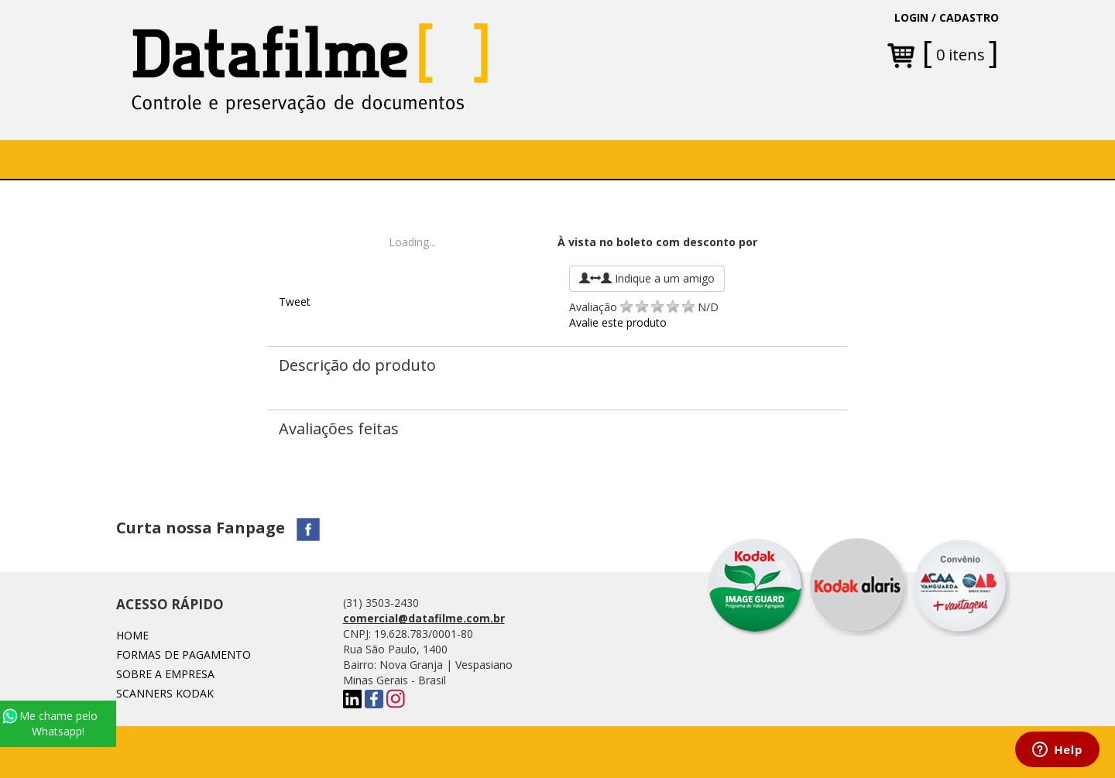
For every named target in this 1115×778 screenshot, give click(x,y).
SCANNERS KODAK (165, 693)
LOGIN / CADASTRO (946, 17)
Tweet (294, 301)
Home (158, 159)
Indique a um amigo (647, 278)
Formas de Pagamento (183, 654)
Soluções (445, 159)
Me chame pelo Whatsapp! (50, 723)
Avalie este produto (618, 322)
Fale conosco (643, 159)
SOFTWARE (359, 159)
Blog (727, 159)
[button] (450, 159)
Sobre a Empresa (251, 159)
